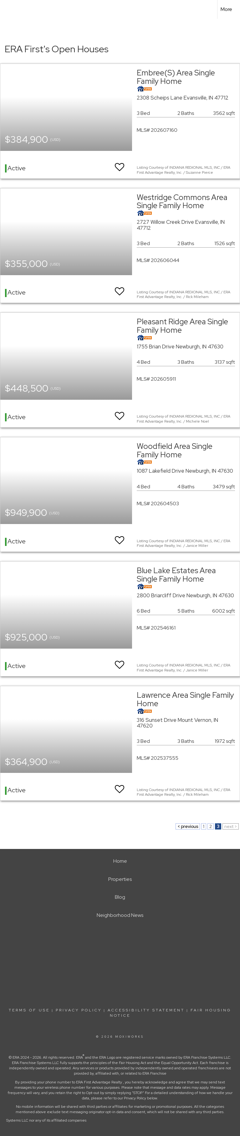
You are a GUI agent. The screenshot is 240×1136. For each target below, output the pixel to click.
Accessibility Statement (146, 1010)
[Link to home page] (8, 9)
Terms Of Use (29, 1010)
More (226, 9)
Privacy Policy (79, 1010)
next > (230, 826)
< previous (187, 826)
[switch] (119, 164)
